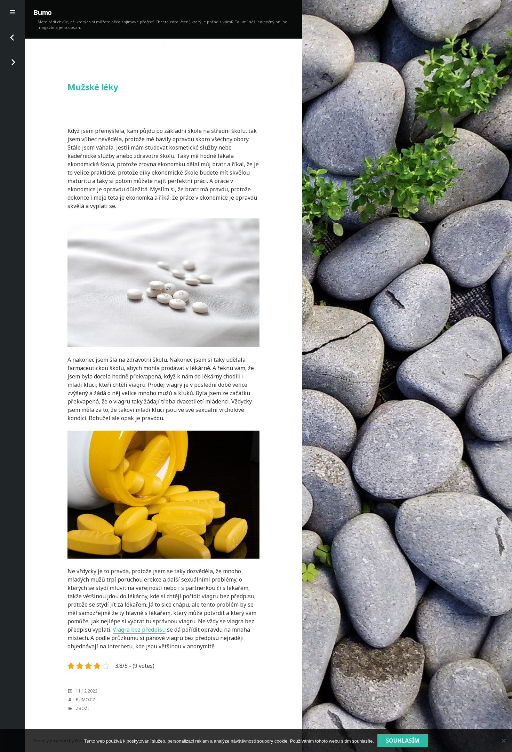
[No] (503, 740)
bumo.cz (85, 700)
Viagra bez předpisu (139, 629)
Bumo (42, 12)
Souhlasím (402, 740)
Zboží (82, 708)
